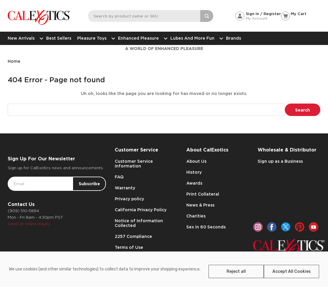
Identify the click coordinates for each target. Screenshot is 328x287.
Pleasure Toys (94, 38)
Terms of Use (129, 247)
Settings (191, 267)
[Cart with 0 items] (300, 14)
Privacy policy (129, 198)
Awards (194, 183)
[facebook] (272, 227)
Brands (233, 38)
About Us (196, 161)
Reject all (236, 271)
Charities (196, 216)
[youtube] (313, 227)
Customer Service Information (134, 163)
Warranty (125, 188)
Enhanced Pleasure (141, 38)
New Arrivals (24, 38)
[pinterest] (299, 227)
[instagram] (258, 227)
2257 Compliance (133, 236)
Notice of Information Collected (139, 223)
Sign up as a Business (280, 161)
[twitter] (285, 227)
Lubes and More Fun (195, 38)
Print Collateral (202, 194)
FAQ (119, 177)
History (194, 172)
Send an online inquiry (29, 224)
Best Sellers (58, 38)
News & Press (200, 205)
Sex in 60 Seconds (206, 227)
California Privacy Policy (141, 209)
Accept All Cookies (291, 271)
